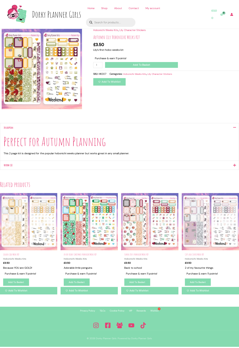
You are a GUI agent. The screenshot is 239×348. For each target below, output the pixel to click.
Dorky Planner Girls (56, 14)
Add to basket (142, 65)
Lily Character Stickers (134, 30)
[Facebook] (108, 326)
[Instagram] (96, 326)
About (118, 8)
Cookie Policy (116, 312)
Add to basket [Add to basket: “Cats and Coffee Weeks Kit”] (198, 283)
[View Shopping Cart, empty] (217, 14)
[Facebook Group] (120, 326)
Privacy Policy (82, 312)
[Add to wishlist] (109, 82)
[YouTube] (131, 326)
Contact (134, 8)
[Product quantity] (98, 65)
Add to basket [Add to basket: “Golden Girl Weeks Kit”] (16, 283)
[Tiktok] (143, 326)
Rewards (144, 312)
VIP (131, 312)
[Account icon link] (231, 14)
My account (153, 8)
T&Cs (99, 312)
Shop (104, 8)
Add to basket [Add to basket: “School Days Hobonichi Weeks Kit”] (138, 283)
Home (91, 8)
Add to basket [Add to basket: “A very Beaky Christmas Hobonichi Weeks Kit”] (77, 283)
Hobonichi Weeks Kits (106, 30)
